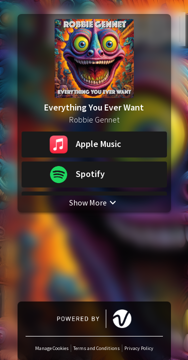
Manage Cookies (52, 348)
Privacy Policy (138, 348)
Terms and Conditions (96, 348)
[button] (94, 145)
